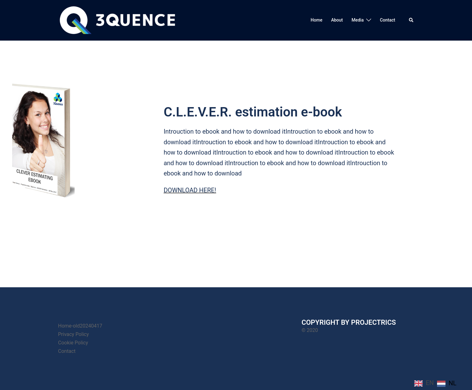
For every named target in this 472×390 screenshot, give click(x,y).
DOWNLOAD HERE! (190, 190)
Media (358, 19)
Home (316, 19)
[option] (447, 383)
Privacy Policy (73, 334)
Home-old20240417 (80, 326)
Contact (387, 19)
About (337, 19)
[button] (411, 20)
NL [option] (452, 383)
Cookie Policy (73, 343)
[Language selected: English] (437, 383)
